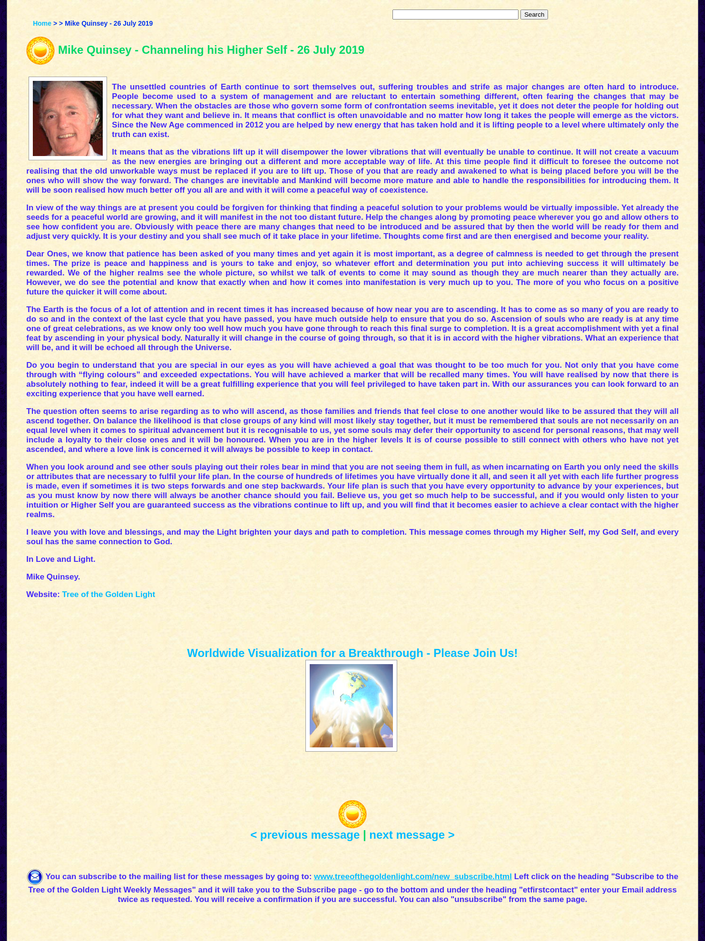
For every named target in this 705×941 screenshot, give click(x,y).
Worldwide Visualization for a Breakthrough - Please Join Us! (352, 653)
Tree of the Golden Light (109, 594)
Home (42, 23)
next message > (411, 834)
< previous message (305, 834)
